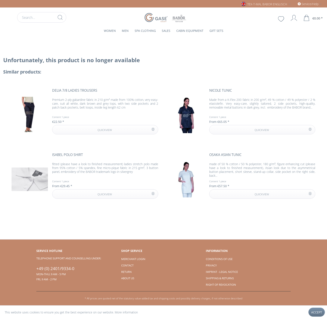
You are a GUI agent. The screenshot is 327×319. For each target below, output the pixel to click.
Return (126, 272)
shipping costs (167, 298)
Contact (127, 265)
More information (126, 312)
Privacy (211, 265)
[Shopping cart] (313, 18)
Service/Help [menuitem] (308, 4)
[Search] (60, 17)
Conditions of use (219, 259)
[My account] (292, 18)
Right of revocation (221, 285)
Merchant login (133, 259)
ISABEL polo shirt (67, 155)
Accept (316, 312)
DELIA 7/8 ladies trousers (74, 90)
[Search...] (41, 17)
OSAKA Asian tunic (225, 155)
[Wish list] (281, 18)
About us (127, 278)
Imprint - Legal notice (222, 272)
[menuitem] (41, 17)
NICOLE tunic (220, 90)
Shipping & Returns (220, 278)
